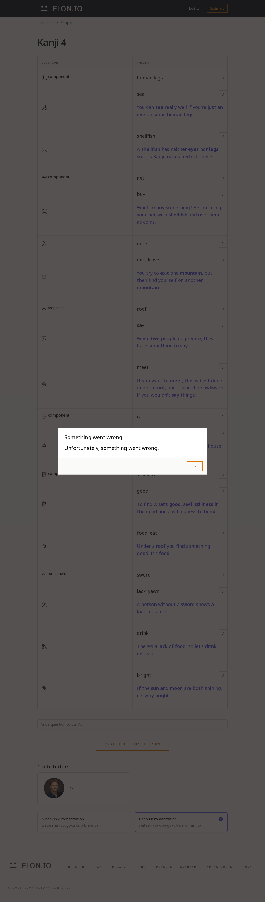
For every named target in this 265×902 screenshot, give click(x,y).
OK (195, 466)
